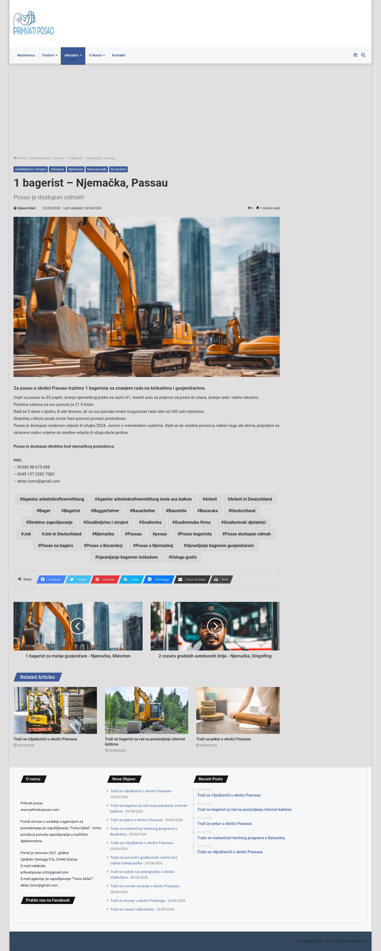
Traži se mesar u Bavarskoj (132, 909)
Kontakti (118, 55)
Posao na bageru (57, 545)
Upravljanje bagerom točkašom (128, 557)
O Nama (95, 55)
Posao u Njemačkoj (154, 545)
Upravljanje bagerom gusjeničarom (220, 545)
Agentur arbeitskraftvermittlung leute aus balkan (144, 499)
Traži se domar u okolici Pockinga (137, 900)
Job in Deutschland (63, 534)
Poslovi (48, 55)
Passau (134, 534)
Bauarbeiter (144, 510)
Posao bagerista (196, 534)
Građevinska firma (192, 522)
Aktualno (72, 55)
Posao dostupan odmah (248, 534)
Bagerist (72, 510)
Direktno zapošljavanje (51, 522)
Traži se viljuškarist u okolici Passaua (45, 739)
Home (20, 158)
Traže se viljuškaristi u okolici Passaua (141, 843)
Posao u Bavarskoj (104, 545)
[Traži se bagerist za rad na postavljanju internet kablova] (146, 710)
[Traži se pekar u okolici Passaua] (237, 710)
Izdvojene (57, 169)
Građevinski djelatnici (245, 522)
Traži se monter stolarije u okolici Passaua (144, 886)
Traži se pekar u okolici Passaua (223, 739)
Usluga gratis (184, 557)
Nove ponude (96, 169)
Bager (44, 510)
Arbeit (211, 499)
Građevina (151, 522)
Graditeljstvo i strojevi (47, 158)
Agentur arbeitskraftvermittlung (53, 499)
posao (161, 534)
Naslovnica (26, 55)
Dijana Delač (27, 208)
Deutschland (243, 510)
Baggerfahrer (106, 510)
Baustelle (177, 510)
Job (27, 534)
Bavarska (209, 510)
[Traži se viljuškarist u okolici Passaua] (55, 710)
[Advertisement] (191, 109)
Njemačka (76, 169)
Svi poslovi (118, 169)
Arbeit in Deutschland (251, 499)
